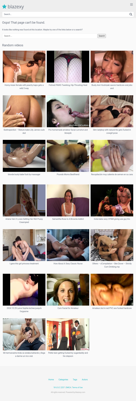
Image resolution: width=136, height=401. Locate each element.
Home (51, 379)
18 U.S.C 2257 (59, 387)
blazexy (13, 6)
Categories (63, 379)
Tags (75, 379)
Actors (85, 379)
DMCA (68, 387)
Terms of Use (77, 387)
